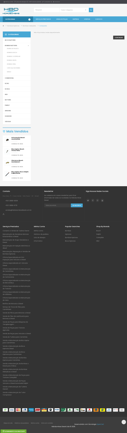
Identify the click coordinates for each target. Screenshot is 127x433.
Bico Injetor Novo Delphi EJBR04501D (19, 172)
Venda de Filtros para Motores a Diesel (16, 313)
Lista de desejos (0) (21, 2)
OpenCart (100, 424)
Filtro (7, 83)
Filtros (7, 89)
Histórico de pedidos (41, 234)
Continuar (119, 37)
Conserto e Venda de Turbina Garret (16, 231)
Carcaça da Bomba (13, 68)
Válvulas (8, 121)
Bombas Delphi (11, 60)
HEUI (6, 94)
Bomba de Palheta (13, 48)
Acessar (56, 2)
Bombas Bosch (12, 52)
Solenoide (8, 116)
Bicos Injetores (10, 40)
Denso (9, 72)
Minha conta (8, 2)
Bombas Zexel (11, 64)
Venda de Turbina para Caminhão (15, 337)
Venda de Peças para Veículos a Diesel (17, 333)
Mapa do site (8, 423)
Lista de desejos (39, 237)
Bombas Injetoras (13, 26)
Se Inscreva (76, 205)
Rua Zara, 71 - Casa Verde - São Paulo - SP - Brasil (21, 196)
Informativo (38, 241)
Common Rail (9, 78)
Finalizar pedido (35, 2)
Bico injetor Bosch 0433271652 (17, 149)
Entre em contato (47, 423)
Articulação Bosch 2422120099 (18, 138)
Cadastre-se (47, 2)
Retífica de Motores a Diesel (13, 304)
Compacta (43, 26)
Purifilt (7, 105)
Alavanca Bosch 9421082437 (17, 161)
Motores (8, 100)
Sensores (8, 111)
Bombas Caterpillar (29, 26)
